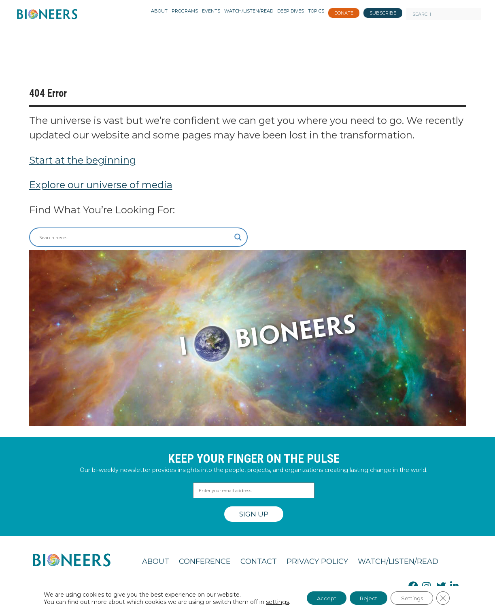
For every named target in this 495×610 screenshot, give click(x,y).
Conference (205, 561)
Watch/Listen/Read (398, 561)
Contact (258, 561)
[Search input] (134, 237)
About (155, 561)
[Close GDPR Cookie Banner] (451, 597)
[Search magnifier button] (238, 237)
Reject (367, 597)
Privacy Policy (317, 561)
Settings (416, 597)
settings (268, 601)
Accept (320, 597)
